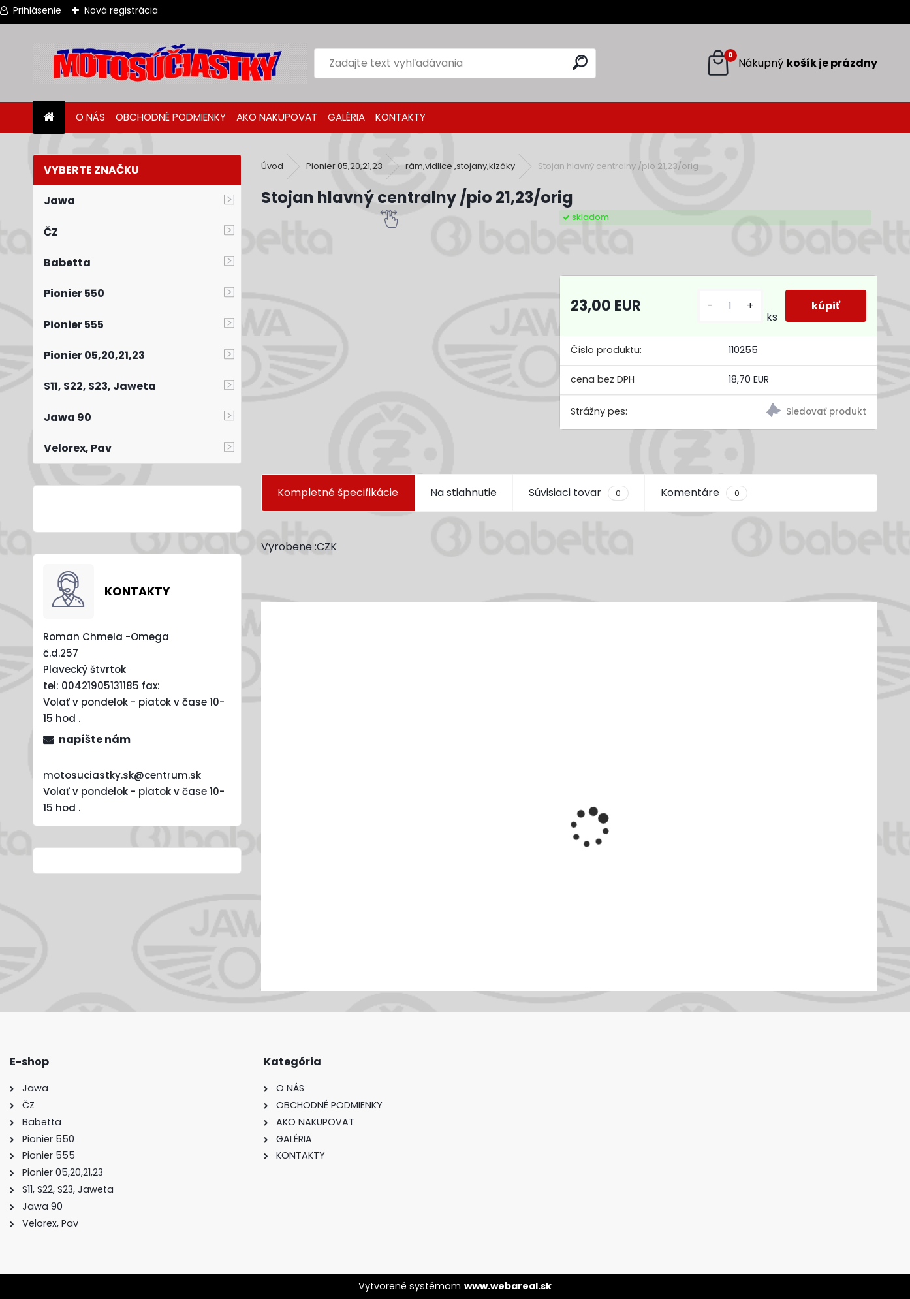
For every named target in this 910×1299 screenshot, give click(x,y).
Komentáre (704, 493)
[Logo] (170, 63)
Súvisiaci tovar (579, 493)
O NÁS (90, 117)
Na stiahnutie (463, 492)
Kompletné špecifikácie (337, 492)
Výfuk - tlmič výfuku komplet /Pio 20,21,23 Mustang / (403, 911)
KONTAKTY (400, 117)
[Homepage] (49, 118)
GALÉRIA (346, 117)
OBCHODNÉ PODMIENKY (171, 117)
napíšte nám (95, 739)
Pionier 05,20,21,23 (344, 166)
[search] (580, 62)
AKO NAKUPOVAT (276, 117)
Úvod (272, 166)
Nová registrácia (121, 10)
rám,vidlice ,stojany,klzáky (460, 166)
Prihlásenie (37, 10)
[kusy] (730, 305)
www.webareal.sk (508, 1285)
